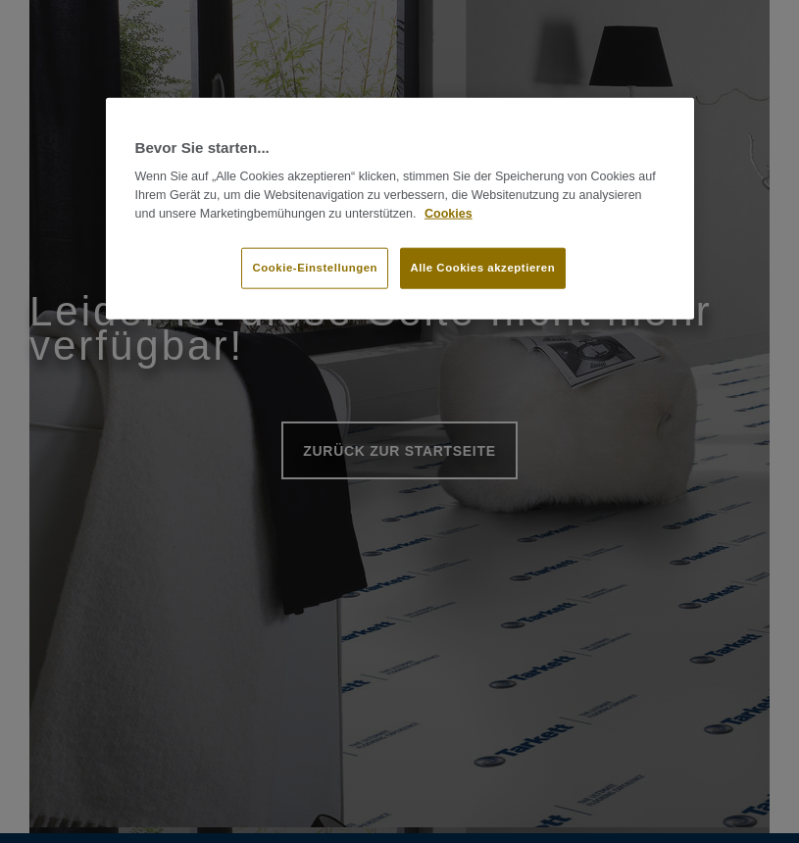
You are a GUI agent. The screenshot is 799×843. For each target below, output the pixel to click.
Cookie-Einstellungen (314, 267)
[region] (400, 209)
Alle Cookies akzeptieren (483, 267)
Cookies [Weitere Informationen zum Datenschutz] (448, 214)
